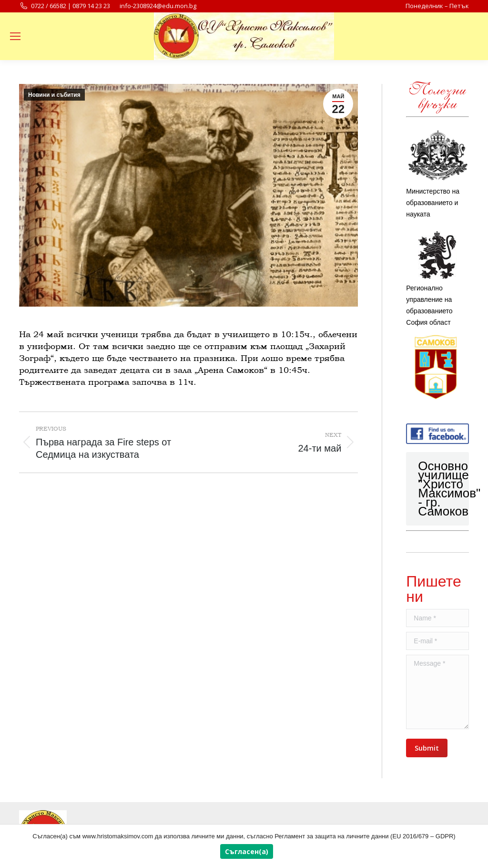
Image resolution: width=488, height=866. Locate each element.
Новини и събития (54, 95)
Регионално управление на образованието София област (437, 278)
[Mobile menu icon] (15, 36)
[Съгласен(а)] (476, 845)
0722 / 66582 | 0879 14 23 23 (64, 5)
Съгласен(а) (246, 851)
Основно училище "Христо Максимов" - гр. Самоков (449, 488)
